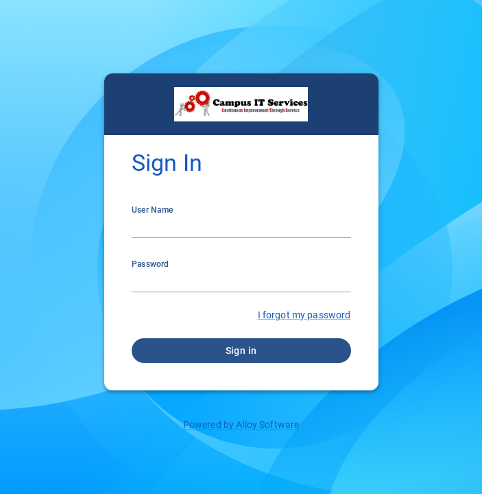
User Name (152, 210)
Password (150, 264)
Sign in (241, 350)
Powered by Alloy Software (241, 424)
